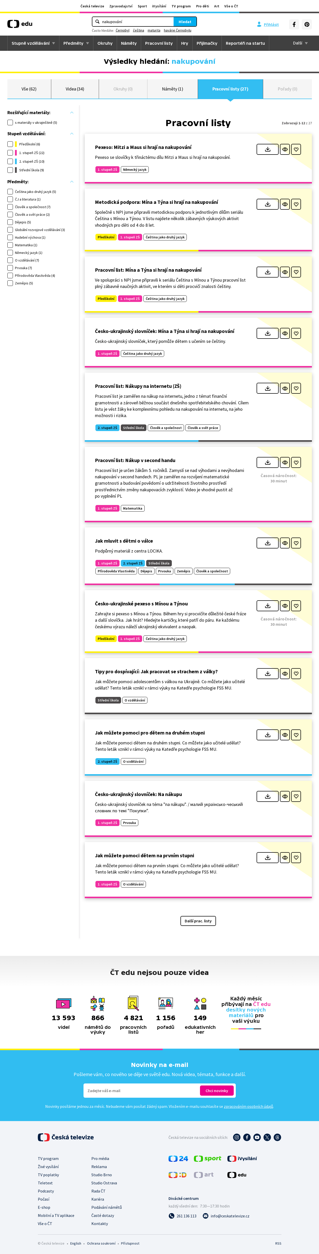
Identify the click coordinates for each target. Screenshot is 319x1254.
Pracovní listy (159, 43)
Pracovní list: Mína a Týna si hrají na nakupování (148, 270)
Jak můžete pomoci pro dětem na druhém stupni (150, 732)
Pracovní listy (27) (230, 89)
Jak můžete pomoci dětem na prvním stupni (144, 855)
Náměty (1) (172, 89)
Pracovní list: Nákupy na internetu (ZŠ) (138, 386)
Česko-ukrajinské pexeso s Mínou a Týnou (141, 603)
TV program (181, 6)
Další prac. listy (198, 920)
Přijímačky (207, 43)
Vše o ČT (231, 6)
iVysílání (159, 6)
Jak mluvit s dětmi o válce (124, 541)
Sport (142, 6)
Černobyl (122, 30)
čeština (138, 30)
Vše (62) (29, 89)
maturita (154, 30)
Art (216, 6)
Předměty (73, 43)
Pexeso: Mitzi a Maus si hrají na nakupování (143, 147)
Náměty (129, 43)
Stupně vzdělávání (30, 43)
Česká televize (92, 6)
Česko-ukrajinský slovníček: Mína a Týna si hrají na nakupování (164, 331)
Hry (184, 43)
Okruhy (105, 43)
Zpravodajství (121, 6)
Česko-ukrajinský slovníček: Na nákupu (138, 794)
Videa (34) (75, 89)
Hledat (185, 21)
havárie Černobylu (177, 30)
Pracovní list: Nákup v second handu (135, 460)
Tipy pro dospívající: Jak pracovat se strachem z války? (156, 671)
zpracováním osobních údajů (248, 1106)
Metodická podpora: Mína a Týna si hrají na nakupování (156, 202)
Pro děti (202, 6)
